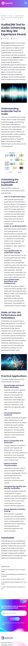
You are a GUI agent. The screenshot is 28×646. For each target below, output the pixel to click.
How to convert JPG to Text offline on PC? (13, 579)
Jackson (14, 38)
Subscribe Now (14, 618)
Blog (10, 16)
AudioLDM (10, 72)
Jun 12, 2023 (5, 38)
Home (3, 16)
